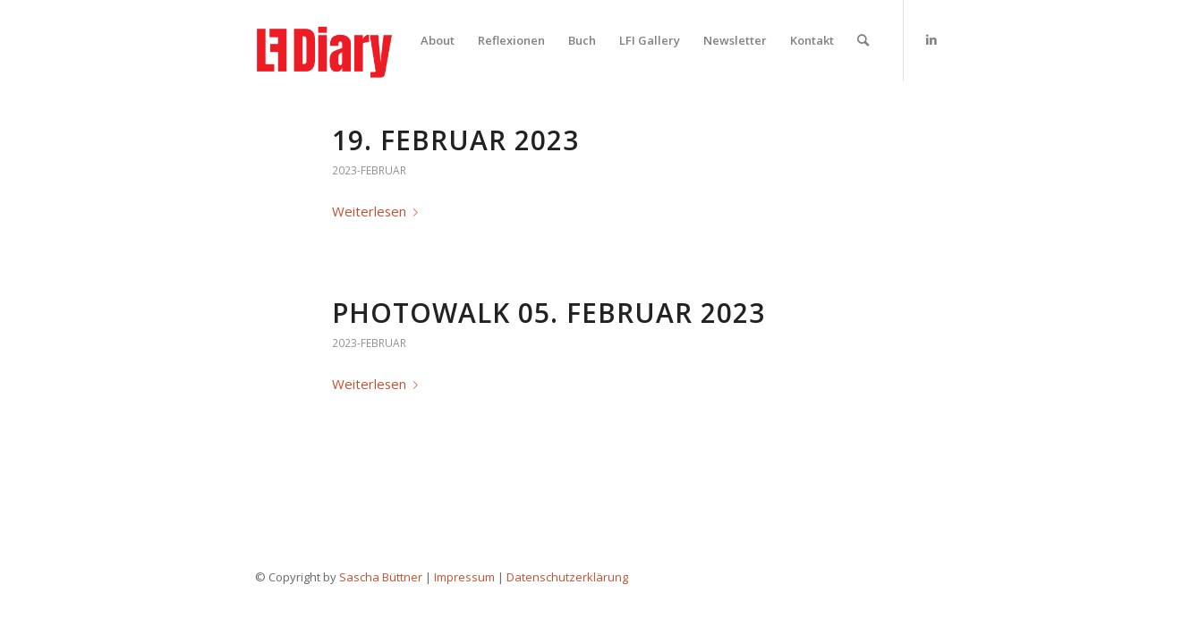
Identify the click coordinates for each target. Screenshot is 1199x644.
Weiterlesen (378, 211)
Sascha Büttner (380, 577)
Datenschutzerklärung (567, 577)
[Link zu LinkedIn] (931, 39)
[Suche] (863, 40)
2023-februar (369, 170)
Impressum (464, 577)
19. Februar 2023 (455, 140)
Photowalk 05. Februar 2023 (548, 312)
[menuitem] (437, 40)
